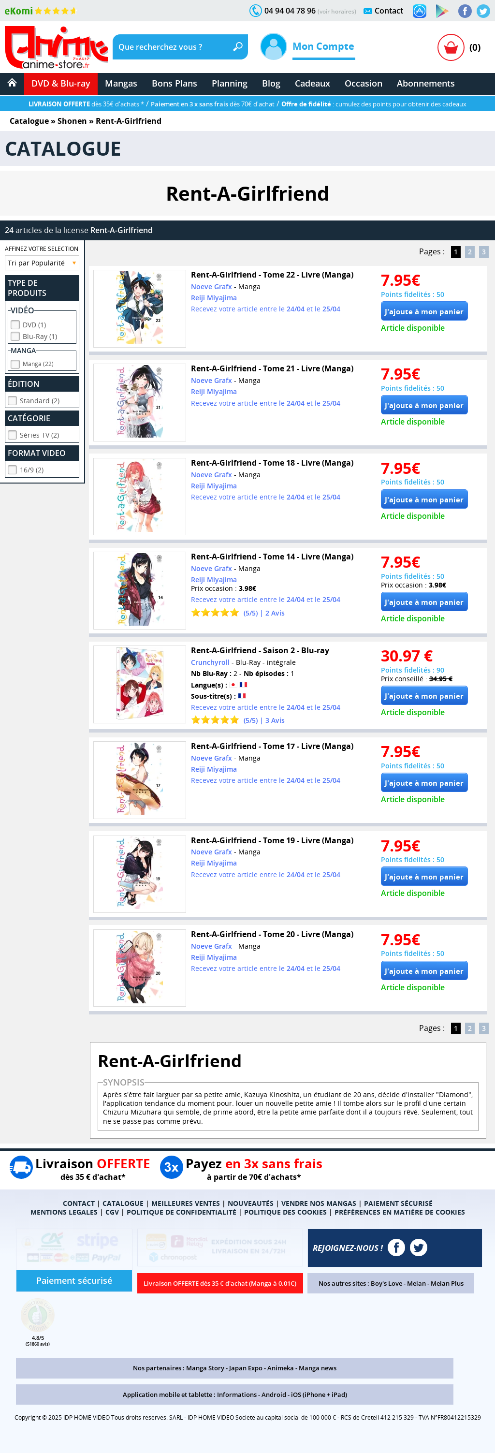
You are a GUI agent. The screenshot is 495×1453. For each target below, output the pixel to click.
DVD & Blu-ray (60, 83)
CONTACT (79, 1203)
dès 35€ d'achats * (86, 104)
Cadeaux (312, 83)
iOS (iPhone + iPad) (319, 1394)
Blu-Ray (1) (40, 334)
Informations (237, 1394)
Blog (271, 83)
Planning (230, 83)
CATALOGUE (123, 1203)
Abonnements (426, 83)
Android (274, 1394)
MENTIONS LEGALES (64, 1212)
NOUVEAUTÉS (251, 1203)
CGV (112, 1212)
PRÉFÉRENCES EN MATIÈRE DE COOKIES (400, 1212)
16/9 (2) (32, 468)
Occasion (363, 83)
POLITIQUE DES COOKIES (285, 1212)
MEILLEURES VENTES (185, 1203)
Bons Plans (174, 83)
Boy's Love (386, 1283)
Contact (389, 10)
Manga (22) (38, 362)
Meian (416, 1283)
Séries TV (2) (39, 433)
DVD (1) (34, 323)
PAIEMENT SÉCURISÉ (398, 1203)
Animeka (280, 1368)
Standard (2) (39, 399)
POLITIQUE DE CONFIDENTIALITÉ (181, 1212)
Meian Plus (447, 1283)
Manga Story (205, 1368)
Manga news (317, 1368)
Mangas (121, 83)
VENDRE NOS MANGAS (318, 1203)
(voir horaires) (337, 11)
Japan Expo (245, 1368)
